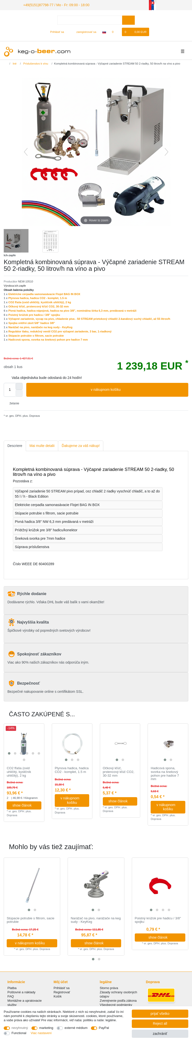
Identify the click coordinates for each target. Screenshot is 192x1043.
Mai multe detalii (42, 445)
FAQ (10, 995)
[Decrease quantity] (19, 392)
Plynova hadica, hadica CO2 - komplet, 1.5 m (37, 297)
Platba (12, 987)
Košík (57, 995)
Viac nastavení (41, 1033)
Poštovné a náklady (21, 991)
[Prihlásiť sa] (55, 31)
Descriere (14, 445)
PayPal (104, 1028)
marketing (46, 1028)
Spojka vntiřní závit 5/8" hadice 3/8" (31, 322)
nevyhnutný (20, 1028)
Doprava (34, 415)
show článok (24, 805)
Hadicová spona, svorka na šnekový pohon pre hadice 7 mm (48, 338)
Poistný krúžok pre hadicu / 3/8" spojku (34, 314)
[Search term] (89, 19)
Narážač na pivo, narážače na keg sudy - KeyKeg (40, 326)
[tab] (15, 445)
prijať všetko (160, 1014)
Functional (19, 1033)
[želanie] (115, 31)
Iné (14, 62)
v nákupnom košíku (138, 389)
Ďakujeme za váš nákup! (81, 445)
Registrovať (62, 991)
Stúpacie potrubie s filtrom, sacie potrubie (36, 334)
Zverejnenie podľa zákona (118, 1000)
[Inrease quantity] (19, 385)
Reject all (160, 1023)
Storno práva (109, 987)
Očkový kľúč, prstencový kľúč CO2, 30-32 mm (38, 305)
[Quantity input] (10, 389)
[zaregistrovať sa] (83, 31)
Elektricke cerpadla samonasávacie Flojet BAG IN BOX (44, 293)
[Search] (128, 19)
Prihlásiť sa (62, 987)
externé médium (76, 1028)
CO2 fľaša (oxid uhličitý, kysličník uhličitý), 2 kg (39, 301)
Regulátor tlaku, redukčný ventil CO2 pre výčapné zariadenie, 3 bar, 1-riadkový (60, 330)
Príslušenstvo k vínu (35, 62)
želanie (12, 402)
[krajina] (104, 31)
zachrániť (160, 1034)
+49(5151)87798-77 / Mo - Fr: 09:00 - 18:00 (51, 4)
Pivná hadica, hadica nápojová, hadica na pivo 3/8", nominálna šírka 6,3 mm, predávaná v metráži (72, 309)
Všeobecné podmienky (116, 1004)
